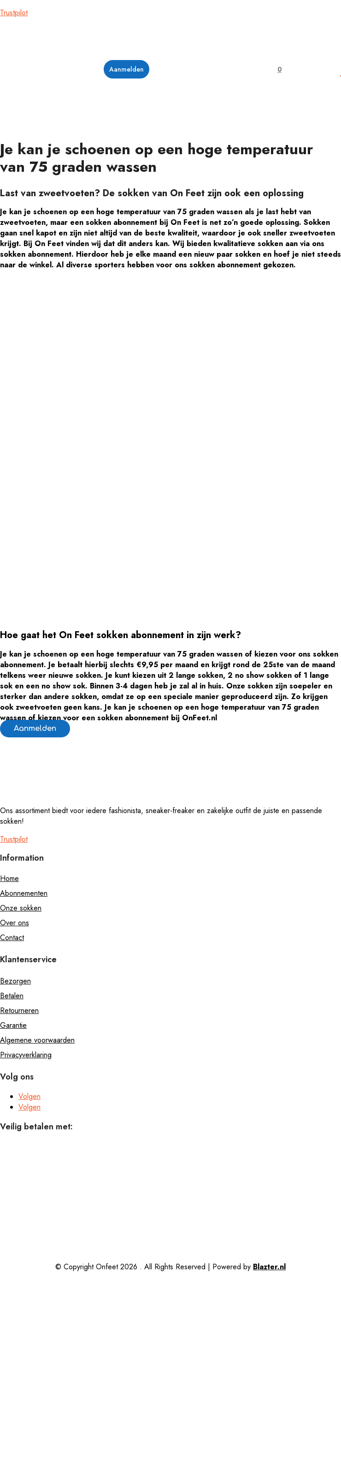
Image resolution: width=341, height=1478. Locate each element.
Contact (12, 937)
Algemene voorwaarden (37, 1040)
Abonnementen (23, 893)
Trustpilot (14, 12)
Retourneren (19, 1010)
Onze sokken (20, 908)
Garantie (13, 1025)
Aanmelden (35, 728)
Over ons (14, 922)
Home (9, 878)
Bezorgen (15, 981)
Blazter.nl (269, 1266)
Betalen (12, 995)
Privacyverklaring (26, 1055)
